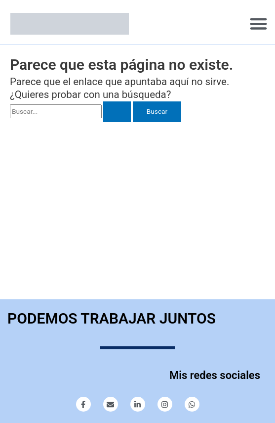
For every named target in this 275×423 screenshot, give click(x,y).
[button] (259, 24)
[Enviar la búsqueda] (117, 111)
